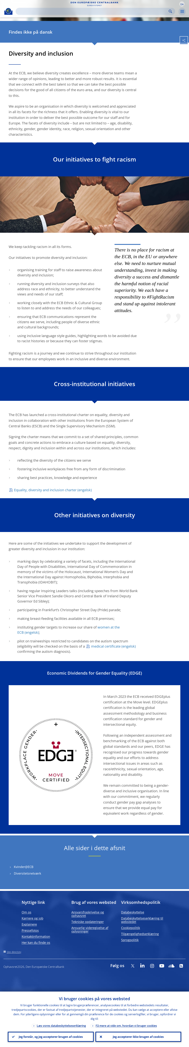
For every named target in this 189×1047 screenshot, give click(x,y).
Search (170, 11)
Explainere (29, 924)
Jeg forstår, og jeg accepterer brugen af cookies (51, 1037)
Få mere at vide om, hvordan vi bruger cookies (126, 1026)
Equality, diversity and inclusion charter (45, 490)
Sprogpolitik (130, 940)
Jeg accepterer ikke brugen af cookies (138, 1037)
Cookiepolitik (130, 928)
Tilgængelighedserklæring (140, 934)
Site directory (14, 952)
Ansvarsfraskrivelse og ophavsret (87, 914)
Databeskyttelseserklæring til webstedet (142, 920)
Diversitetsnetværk (27, 873)
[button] (181, 4)
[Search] (93, 11)
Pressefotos (30, 930)
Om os (26, 912)
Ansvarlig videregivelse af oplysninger (89, 929)
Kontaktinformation (36, 936)
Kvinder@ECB (23, 867)
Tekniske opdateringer (87, 922)
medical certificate (106, 646)
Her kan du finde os (36, 942)
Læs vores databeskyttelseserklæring (61, 1026)
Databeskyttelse (132, 912)
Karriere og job (32, 918)
